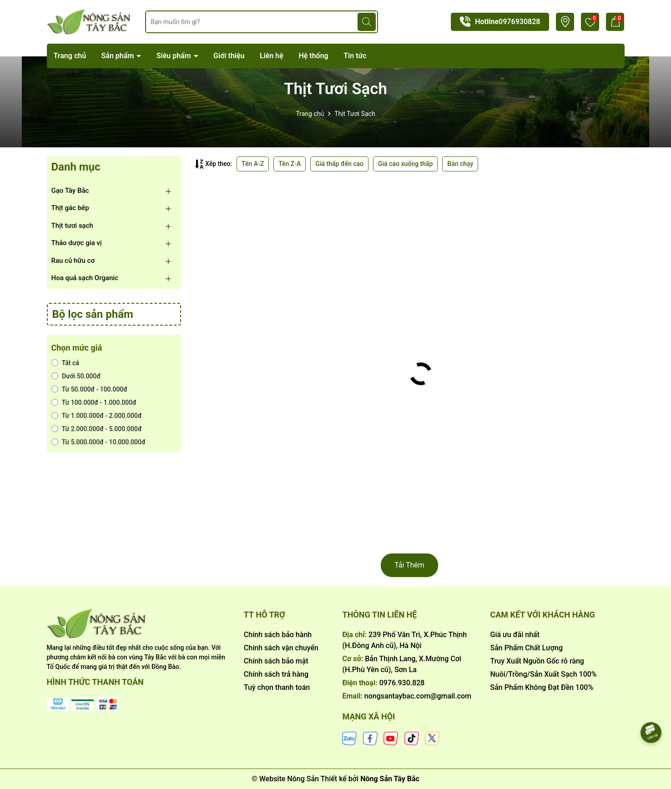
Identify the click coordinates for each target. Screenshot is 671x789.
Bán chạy (460, 163)
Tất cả (65, 363)
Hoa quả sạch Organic (84, 278)
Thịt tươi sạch (72, 225)
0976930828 (519, 21)
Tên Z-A (289, 163)
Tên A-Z (253, 163)
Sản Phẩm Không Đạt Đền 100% (541, 687)
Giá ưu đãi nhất (515, 634)
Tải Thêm (409, 565)
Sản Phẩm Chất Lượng (526, 647)
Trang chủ (70, 55)
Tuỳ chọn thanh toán (277, 687)
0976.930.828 (402, 682)
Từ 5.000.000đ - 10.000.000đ (98, 442)
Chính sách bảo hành (278, 634)
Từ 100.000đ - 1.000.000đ (93, 402)
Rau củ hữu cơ (73, 260)
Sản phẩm (118, 55)
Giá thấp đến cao (339, 163)
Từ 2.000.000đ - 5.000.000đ (96, 428)
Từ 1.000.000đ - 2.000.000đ (96, 415)
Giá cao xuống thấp (405, 163)
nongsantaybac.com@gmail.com (417, 696)
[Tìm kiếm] (367, 22)
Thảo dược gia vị (76, 243)
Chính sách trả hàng (276, 674)
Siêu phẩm (174, 55)
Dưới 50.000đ (76, 376)
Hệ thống (313, 55)
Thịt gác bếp (70, 208)
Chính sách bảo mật (276, 661)
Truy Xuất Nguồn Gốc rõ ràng (537, 661)
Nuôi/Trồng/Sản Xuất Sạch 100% (543, 674)
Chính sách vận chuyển (281, 647)
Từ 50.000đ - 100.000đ (89, 389)
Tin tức (354, 55)
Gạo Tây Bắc (70, 190)
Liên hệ (271, 55)
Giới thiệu (228, 55)
